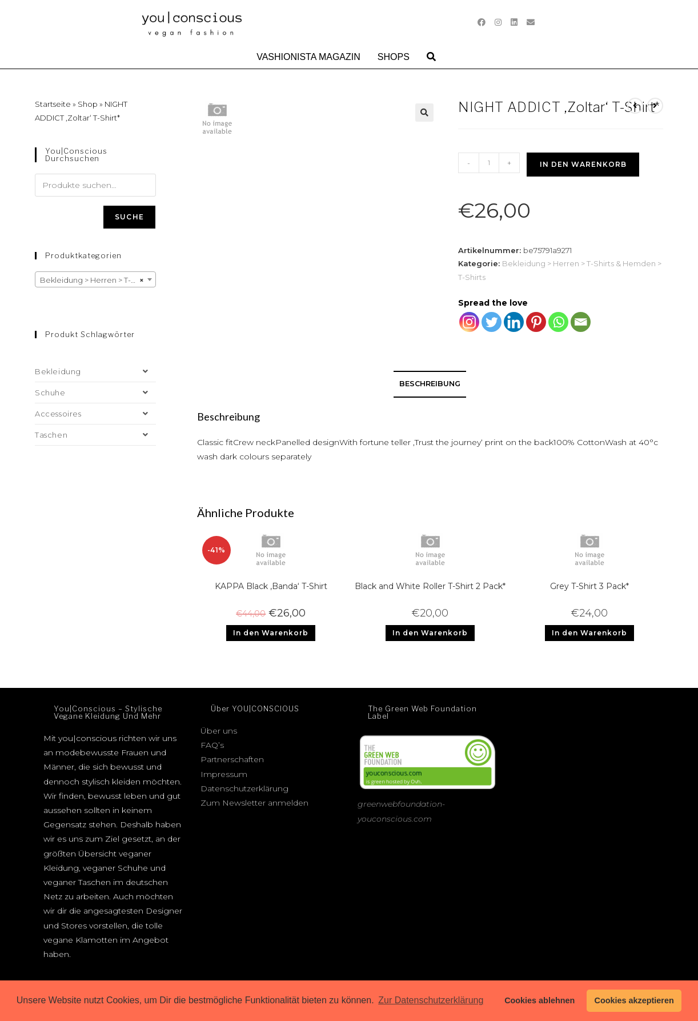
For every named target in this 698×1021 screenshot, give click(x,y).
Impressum (223, 774)
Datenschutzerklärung (244, 788)
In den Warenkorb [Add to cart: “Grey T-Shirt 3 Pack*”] (589, 632)
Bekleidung (95, 371)
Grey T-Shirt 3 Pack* (589, 586)
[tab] (430, 384)
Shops (394, 57)
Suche (129, 217)
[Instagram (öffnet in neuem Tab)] (498, 22)
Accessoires (95, 413)
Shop (88, 104)
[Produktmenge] (489, 163)
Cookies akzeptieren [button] (634, 1000)
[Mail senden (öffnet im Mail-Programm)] (530, 22)
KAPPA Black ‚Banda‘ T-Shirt (271, 586)
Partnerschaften (232, 759)
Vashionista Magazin (308, 57)
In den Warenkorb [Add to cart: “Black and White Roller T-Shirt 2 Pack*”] (430, 632)
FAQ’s (212, 745)
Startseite (53, 104)
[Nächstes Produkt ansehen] (655, 106)
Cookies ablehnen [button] (539, 1000)
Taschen (95, 435)
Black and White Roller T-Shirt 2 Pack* (430, 586)
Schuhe (95, 392)
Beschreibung (429, 383)
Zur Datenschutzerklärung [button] (430, 1000)
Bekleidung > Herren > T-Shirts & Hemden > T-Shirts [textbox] (97, 280)
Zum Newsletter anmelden (254, 803)
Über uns (218, 731)
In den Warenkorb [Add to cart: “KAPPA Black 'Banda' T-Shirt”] (270, 632)
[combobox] (95, 279)
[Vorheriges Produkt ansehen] (635, 106)
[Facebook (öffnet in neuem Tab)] (481, 22)
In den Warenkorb (583, 164)
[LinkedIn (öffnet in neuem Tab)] (514, 22)
